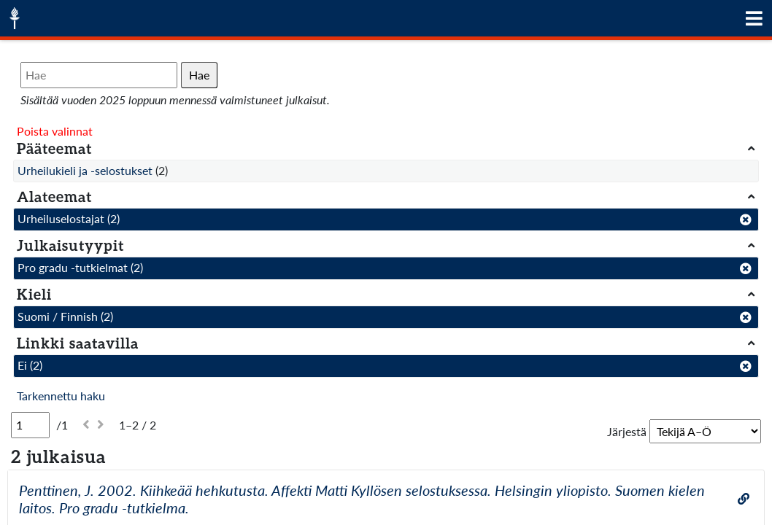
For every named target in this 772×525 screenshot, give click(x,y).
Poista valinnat (55, 131)
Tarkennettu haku (61, 395)
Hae (199, 75)
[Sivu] (30, 425)
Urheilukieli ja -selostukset (85, 170)
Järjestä (626, 431)
